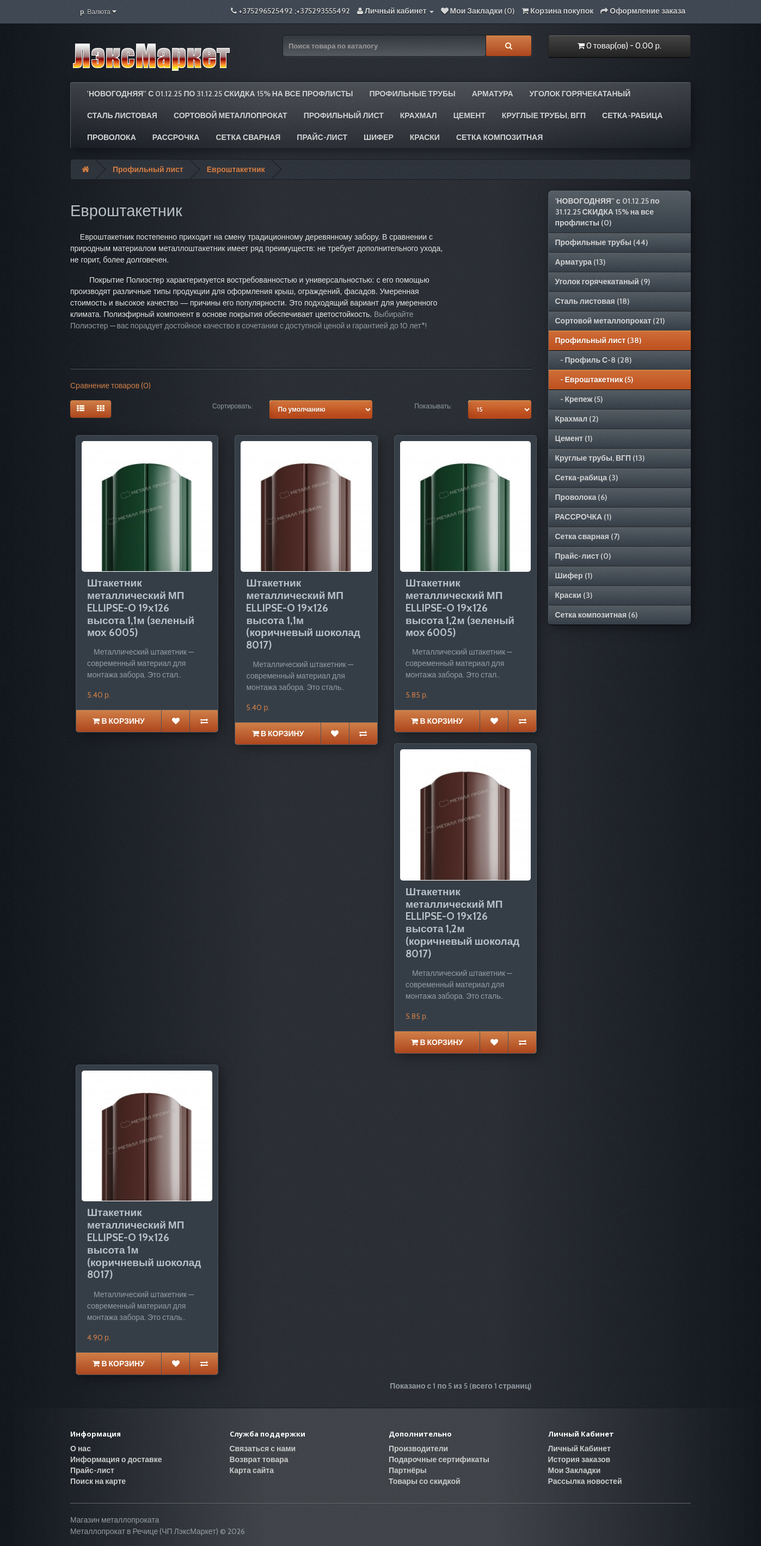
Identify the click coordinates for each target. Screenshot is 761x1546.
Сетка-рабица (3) (586, 477)
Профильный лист (344, 115)
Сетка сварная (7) (587, 536)
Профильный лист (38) (598, 340)
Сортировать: (232, 406)
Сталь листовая (122, 115)
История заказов (579, 1459)
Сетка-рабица (632, 115)
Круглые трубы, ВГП (544, 115)
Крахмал (418, 115)
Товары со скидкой (425, 1481)
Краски (425, 137)
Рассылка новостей (585, 1481)
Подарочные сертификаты (439, 1459)
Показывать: (433, 406)
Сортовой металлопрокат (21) (610, 321)
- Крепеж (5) (579, 399)
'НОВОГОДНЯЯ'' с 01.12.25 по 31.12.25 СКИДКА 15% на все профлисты (220, 94)
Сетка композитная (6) (596, 615)
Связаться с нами (263, 1448)
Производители (418, 1448)
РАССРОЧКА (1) (583, 517)
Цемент (469, 115)
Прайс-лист (322, 137)
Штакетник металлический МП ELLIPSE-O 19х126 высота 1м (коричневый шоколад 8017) (144, 1243)
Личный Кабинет (579, 1448)
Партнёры (408, 1470)
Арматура (492, 94)
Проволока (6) (581, 497)
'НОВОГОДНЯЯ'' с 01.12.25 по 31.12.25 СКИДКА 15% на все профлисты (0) (607, 212)
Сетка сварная (248, 137)
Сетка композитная (499, 137)
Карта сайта (252, 1470)
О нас (80, 1448)
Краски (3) (573, 595)
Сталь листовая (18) (592, 301)
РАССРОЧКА (176, 137)
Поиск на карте (98, 1481)
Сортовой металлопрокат (230, 115)
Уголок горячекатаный (580, 94)
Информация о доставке (116, 1459)
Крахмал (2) (577, 419)
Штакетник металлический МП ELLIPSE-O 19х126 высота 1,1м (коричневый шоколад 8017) (303, 614)
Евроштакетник (236, 169)
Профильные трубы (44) (601, 242)
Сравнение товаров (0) (110, 385)
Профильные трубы (412, 94)
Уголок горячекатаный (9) (602, 281)
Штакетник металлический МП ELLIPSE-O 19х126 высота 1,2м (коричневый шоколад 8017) (462, 922)
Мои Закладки (574, 1470)
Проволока (111, 137)
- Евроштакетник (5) (594, 379)
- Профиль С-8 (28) (593, 360)
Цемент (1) (573, 438)
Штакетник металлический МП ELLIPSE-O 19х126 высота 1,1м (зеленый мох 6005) (140, 608)
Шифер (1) (573, 575)
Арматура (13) (580, 262)
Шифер (379, 137)
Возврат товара (259, 1459)
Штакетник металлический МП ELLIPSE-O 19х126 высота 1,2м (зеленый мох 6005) (460, 608)
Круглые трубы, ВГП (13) (600, 458)
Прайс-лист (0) (583, 556)
